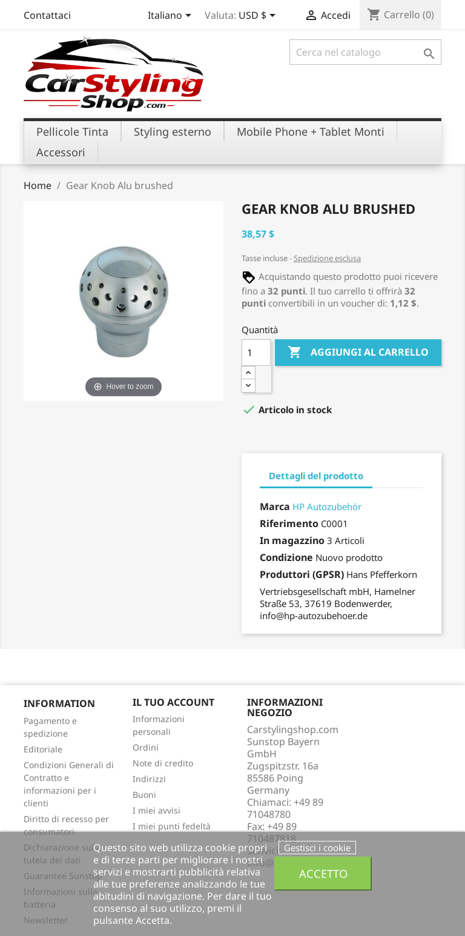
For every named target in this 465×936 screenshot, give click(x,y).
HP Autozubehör (326, 506)
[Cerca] (365, 52)
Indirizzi (149, 779)
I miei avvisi (156, 810)
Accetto (323, 873)
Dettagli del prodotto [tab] (316, 476)
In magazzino (292, 540)
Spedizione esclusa (327, 258)
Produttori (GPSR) (302, 574)
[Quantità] (256, 352)
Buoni (144, 794)
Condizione (286, 557)
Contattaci (47, 15)
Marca (275, 506)
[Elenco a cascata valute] (259, 16)
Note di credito (163, 763)
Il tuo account (173, 702)
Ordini (146, 747)
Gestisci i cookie (317, 847)
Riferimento (289, 523)
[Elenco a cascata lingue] (172, 16)
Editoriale (43, 749)
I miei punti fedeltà (172, 826)
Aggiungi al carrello (358, 352)
